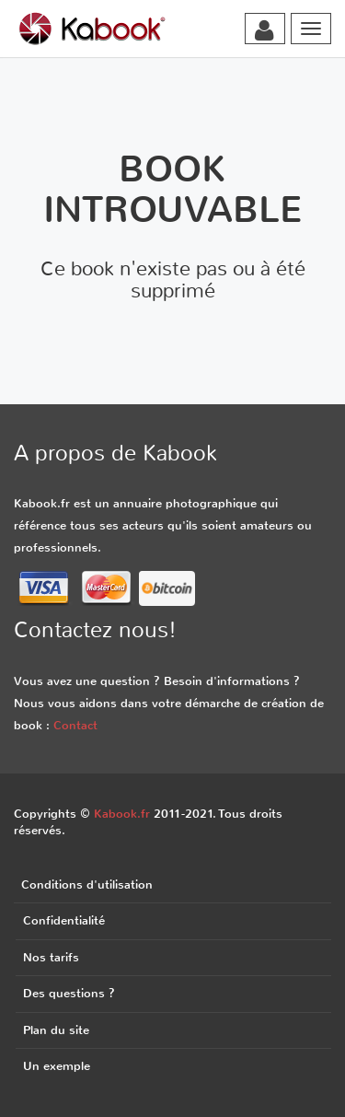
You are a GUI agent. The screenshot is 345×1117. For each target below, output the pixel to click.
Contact (75, 725)
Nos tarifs (51, 957)
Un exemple (56, 1066)
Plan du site (56, 1030)
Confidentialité (64, 920)
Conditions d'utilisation (87, 884)
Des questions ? (69, 993)
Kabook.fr (122, 813)
